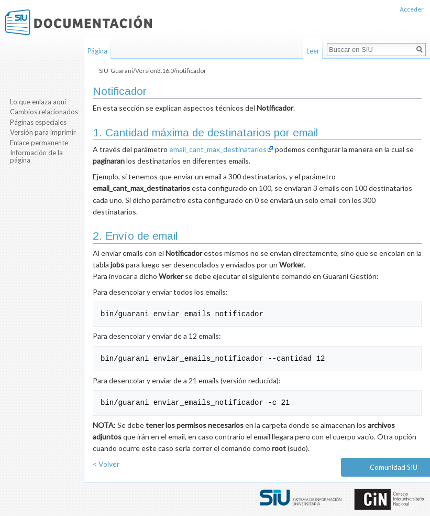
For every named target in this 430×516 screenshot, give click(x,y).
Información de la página (36, 156)
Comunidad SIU (393, 467)
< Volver (106, 463)
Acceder (412, 9)
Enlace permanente (39, 142)
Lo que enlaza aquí (38, 102)
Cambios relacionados (44, 112)
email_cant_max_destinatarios (218, 149)
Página (97, 51)
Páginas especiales (38, 122)
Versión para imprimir (43, 132)
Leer (312, 51)
